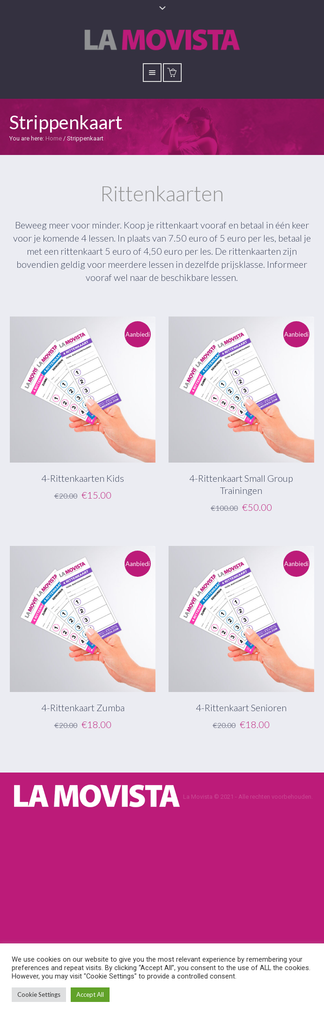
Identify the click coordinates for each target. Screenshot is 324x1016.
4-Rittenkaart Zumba (83, 707)
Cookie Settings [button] (38, 994)
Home (53, 138)
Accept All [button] (90, 994)
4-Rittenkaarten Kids (82, 478)
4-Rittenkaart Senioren (241, 707)
